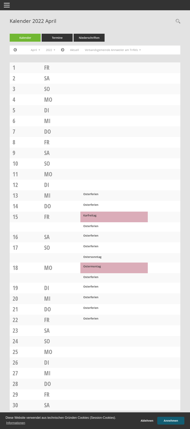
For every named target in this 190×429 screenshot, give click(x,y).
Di (46, 110)
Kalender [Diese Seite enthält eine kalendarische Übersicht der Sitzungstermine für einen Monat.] (25, 38)
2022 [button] (50, 50)
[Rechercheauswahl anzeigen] (177, 21)
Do (47, 131)
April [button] (35, 50)
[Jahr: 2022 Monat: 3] (15, 50)
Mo (48, 99)
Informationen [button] (15, 423)
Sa (47, 78)
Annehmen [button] (171, 420)
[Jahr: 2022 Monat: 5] (62, 50)
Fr (46, 68)
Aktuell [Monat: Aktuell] (74, 50)
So (47, 89)
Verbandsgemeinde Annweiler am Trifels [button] (113, 50)
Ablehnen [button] (147, 420)
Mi (47, 121)
